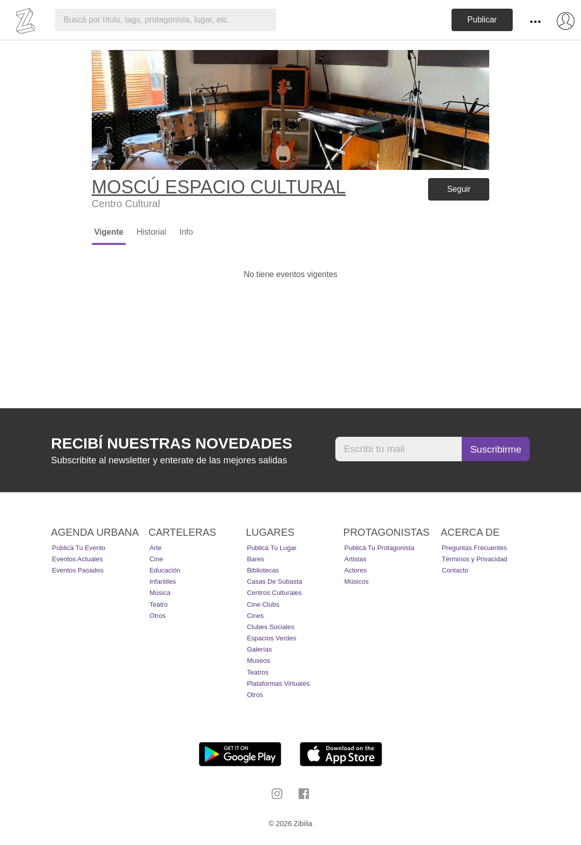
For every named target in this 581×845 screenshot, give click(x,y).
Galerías (259, 649)
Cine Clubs (263, 604)
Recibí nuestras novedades (171, 443)
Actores (356, 570)
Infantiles (162, 581)
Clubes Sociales (270, 627)
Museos (258, 660)
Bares (255, 559)
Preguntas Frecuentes (474, 548)
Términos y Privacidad (475, 559)
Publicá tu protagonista (379, 548)
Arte (155, 548)
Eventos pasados (77, 570)
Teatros (258, 672)
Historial (151, 232)
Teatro (158, 604)
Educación (164, 570)
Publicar (482, 19)
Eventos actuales (77, 559)
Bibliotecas (263, 570)
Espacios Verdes (271, 638)
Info (186, 232)
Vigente (109, 232)
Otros (157, 615)
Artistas (355, 559)
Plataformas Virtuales (278, 683)
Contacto (455, 570)
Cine (156, 559)
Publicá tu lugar (272, 548)
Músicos (357, 581)
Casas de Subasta (274, 581)
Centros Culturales (274, 593)
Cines (255, 615)
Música (159, 593)
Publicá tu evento (78, 548)
